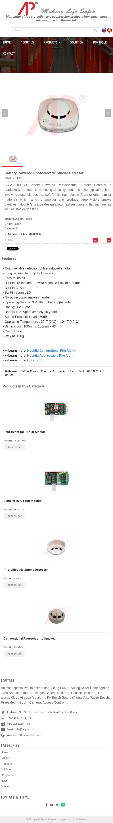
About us (27, 42)
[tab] (9, 258)
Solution (76, 42)
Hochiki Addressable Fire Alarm (51, 355)
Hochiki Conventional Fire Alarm (51, 351)
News (4, 780)
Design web (64, 819)
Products (52, 42)
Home (4, 752)
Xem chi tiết (14, 447)
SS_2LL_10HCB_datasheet (24, 233)
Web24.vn (81, 819)
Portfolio (100, 42)
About (5, 758)
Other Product (38, 360)
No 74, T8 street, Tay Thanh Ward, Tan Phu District (49, 712)
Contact (6, 786)
